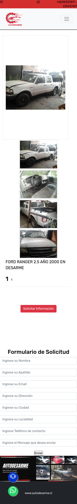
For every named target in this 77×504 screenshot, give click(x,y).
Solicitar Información (38, 309)
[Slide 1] (31, 476)
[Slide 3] (46, 476)
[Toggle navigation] (66, 19)
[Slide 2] (39, 476)
